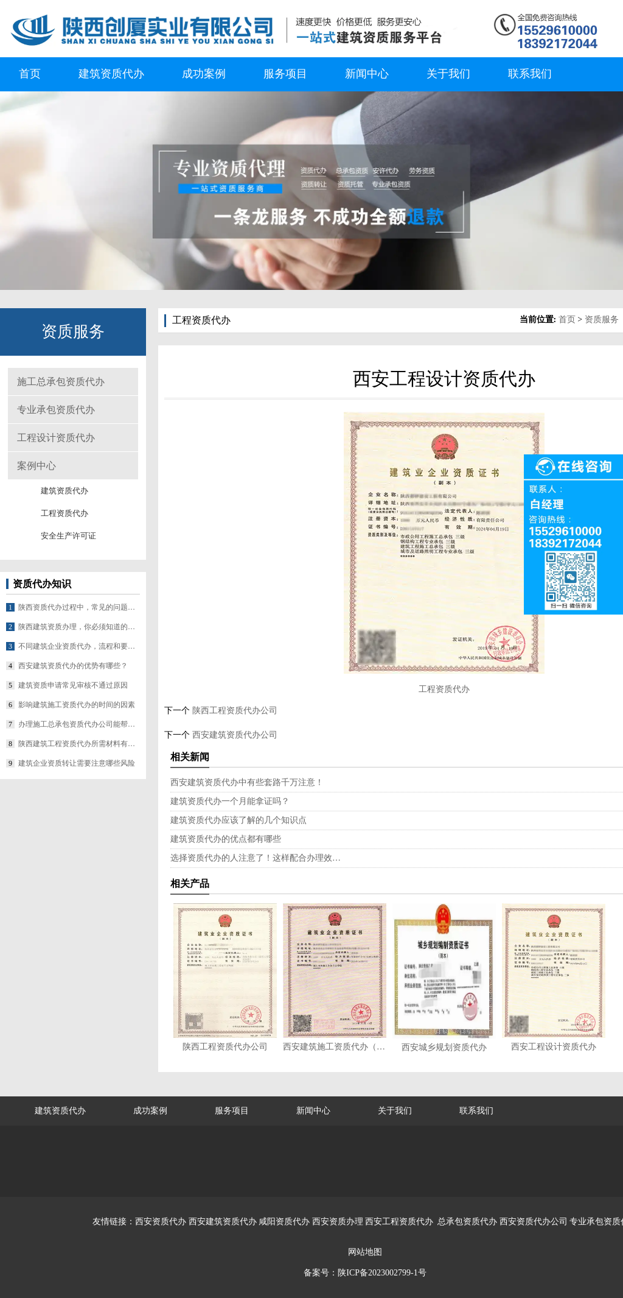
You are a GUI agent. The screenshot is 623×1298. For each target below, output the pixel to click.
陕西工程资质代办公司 (233, 710)
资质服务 (602, 319)
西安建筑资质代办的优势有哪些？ (73, 665)
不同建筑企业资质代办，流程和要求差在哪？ (79, 646)
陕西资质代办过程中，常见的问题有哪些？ (79, 607)
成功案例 (204, 74)
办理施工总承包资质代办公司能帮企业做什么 (79, 724)
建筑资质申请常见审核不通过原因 (73, 685)
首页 (30, 74)
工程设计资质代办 (56, 437)
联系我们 (530, 74)
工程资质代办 (64, 513)
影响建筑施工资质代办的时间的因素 (76, 704)
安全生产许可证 (68, 535)
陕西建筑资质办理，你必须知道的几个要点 (79, 627)
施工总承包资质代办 (61, 381)
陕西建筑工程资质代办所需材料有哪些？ (79, 743)
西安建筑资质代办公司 (233, 734)
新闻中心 (367, 74)
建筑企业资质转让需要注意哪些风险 (76, 763)
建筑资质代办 (111, 74)
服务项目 (285, 74)
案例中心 (36, 465)
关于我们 (448, 74)
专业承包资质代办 (56, 409)
